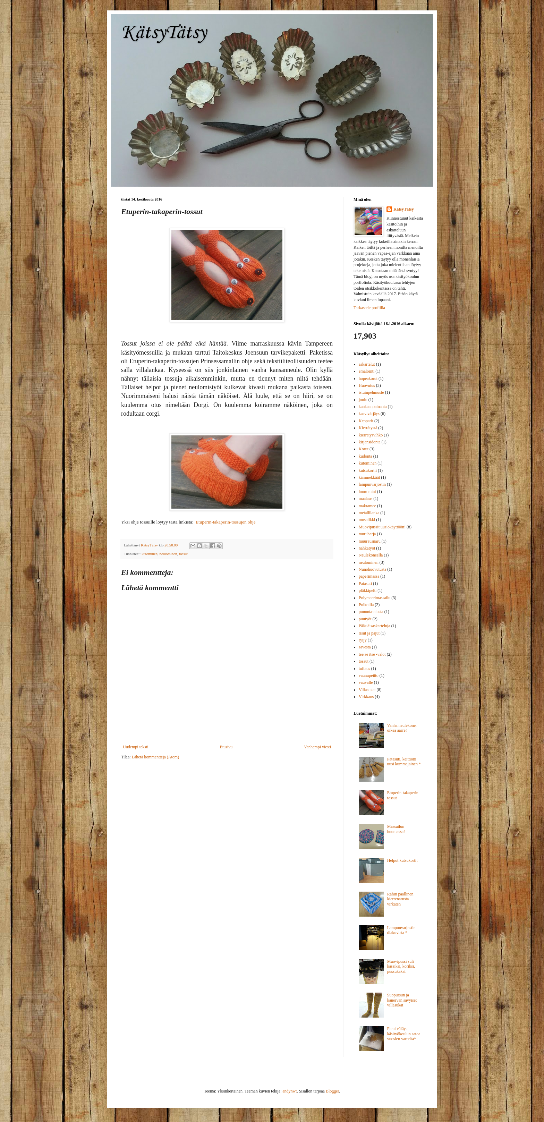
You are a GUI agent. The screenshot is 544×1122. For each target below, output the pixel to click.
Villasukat (367, 689)
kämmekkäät (369, 477)
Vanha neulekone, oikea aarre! (402, 728)
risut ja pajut (369, 633)
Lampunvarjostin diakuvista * (401, 930)
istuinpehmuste (371, 392)
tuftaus (364, 668)
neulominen (168, 554)
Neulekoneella (371, 555)
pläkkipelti (367, 590)
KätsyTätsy (163, 33)
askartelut (367, 364)
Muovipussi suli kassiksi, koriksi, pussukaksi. (401, 966)
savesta (365, 647)
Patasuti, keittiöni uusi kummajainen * (404, 761)
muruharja (367, 534)
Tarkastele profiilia (369, 307)
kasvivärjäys (369, 413)
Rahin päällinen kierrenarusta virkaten (400, 899)
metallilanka (369, 512)
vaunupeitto (369, 675)
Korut (363, 449)
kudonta (365, 456)
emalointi (366, 371)
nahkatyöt (367, 548)
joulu (363, 399)
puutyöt (365, 619)
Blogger (332, 1091)
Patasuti (365, 583)
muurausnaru (370, 541)
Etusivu (226, 747)
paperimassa (369, 576)
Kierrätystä (368, 427)
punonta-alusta (371, 611)
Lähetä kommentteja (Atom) (155, 757)
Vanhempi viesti (317, 747)
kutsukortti (368, 470)
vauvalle (366, 682)
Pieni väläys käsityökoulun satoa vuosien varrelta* (403, 1033)
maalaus (365, 498)
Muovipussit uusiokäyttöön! (382, 527)
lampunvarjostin (372, 484)
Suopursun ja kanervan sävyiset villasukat (402, 1000)
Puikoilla (366, 604)
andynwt (289, 1091)
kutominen (150, 554)
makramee (367, 505)
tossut (183, 554)
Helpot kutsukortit (402, 860)
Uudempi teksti (135, 747)
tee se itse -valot (372, 654)
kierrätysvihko (371, 435)
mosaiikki (367, 519)
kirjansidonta (370, 442)
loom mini (367, 491)
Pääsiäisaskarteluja (374, 625)
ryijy (363, 640)
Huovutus (367, 385)
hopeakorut (368, 378)
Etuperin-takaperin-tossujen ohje (225, 522)
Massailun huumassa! (396, 829)
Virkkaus (366, 696)
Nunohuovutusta (372, 569)
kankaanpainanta (373, 406)
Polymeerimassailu (374, 597)
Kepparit (366, 420)
